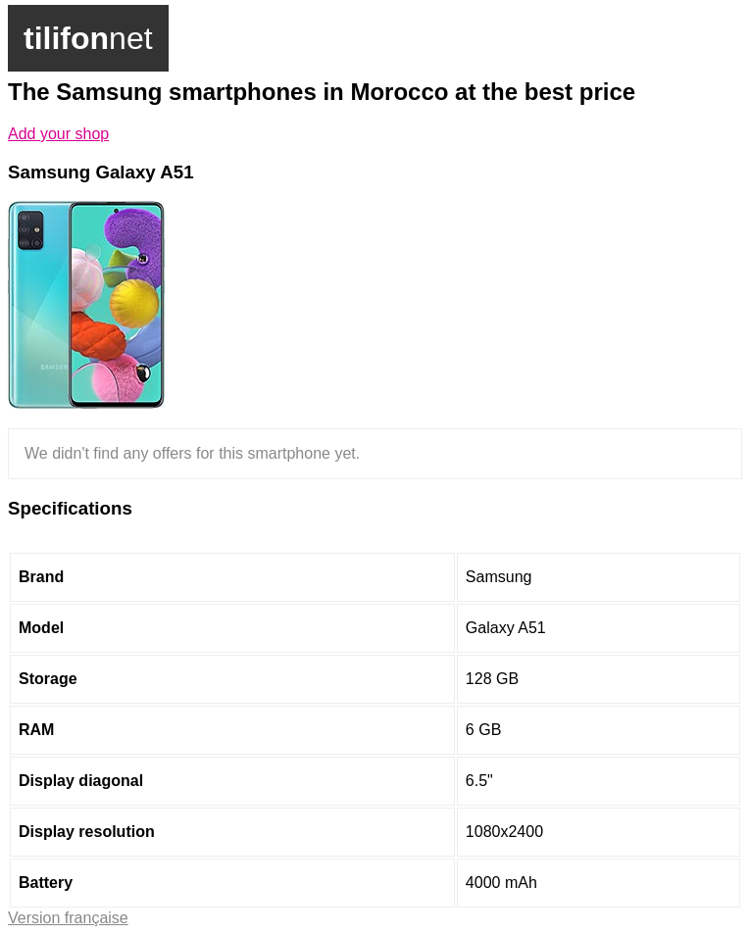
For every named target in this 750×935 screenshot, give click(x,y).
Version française (68, 918)
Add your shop (58, 133)
